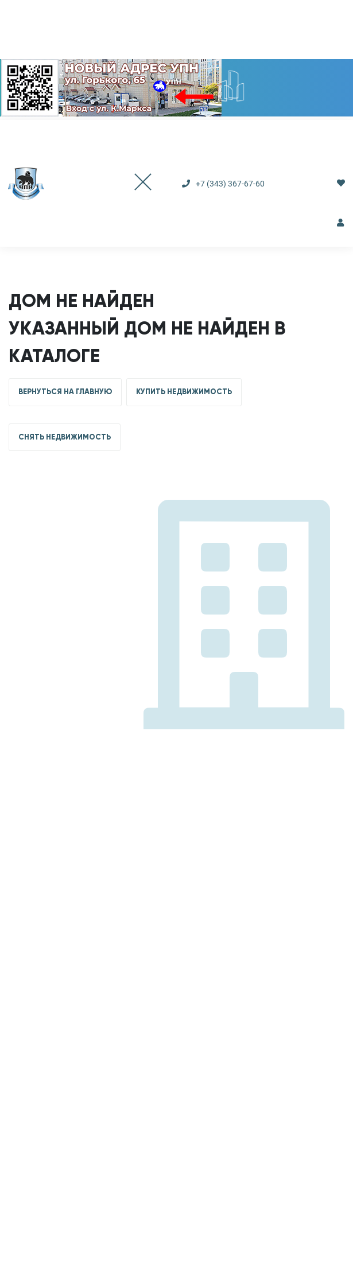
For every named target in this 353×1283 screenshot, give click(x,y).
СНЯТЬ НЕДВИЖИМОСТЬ (64, 437)
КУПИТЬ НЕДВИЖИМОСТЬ (184, 391)
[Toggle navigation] (132, 183)
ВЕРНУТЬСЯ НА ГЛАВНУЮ (65, 391)
